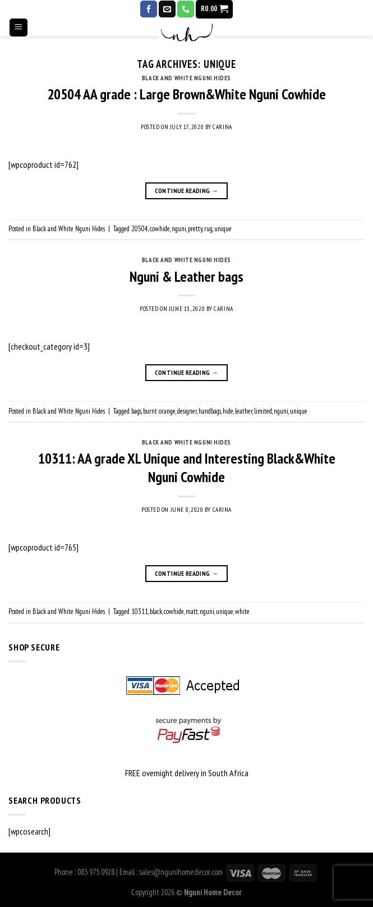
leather (243, 411)
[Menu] (19, 39)
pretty (195, 228)
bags (136, 411)
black (156, 611)
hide (228, 411)
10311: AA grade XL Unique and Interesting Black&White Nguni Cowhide (186, 467)
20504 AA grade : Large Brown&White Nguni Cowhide (186, 94)
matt (192, 611)
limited (263, 411)
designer (187, 411)
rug (208, 228)
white (242, 611)
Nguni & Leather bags (186, 276)
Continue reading (187, 190)
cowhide (160, 228)
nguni (179, 228)
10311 (139, 611)
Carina (222, 127)
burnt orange (159, 411)
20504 (139, 228)
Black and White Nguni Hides (186, 78)
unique (223, 228)
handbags (210, 411)
